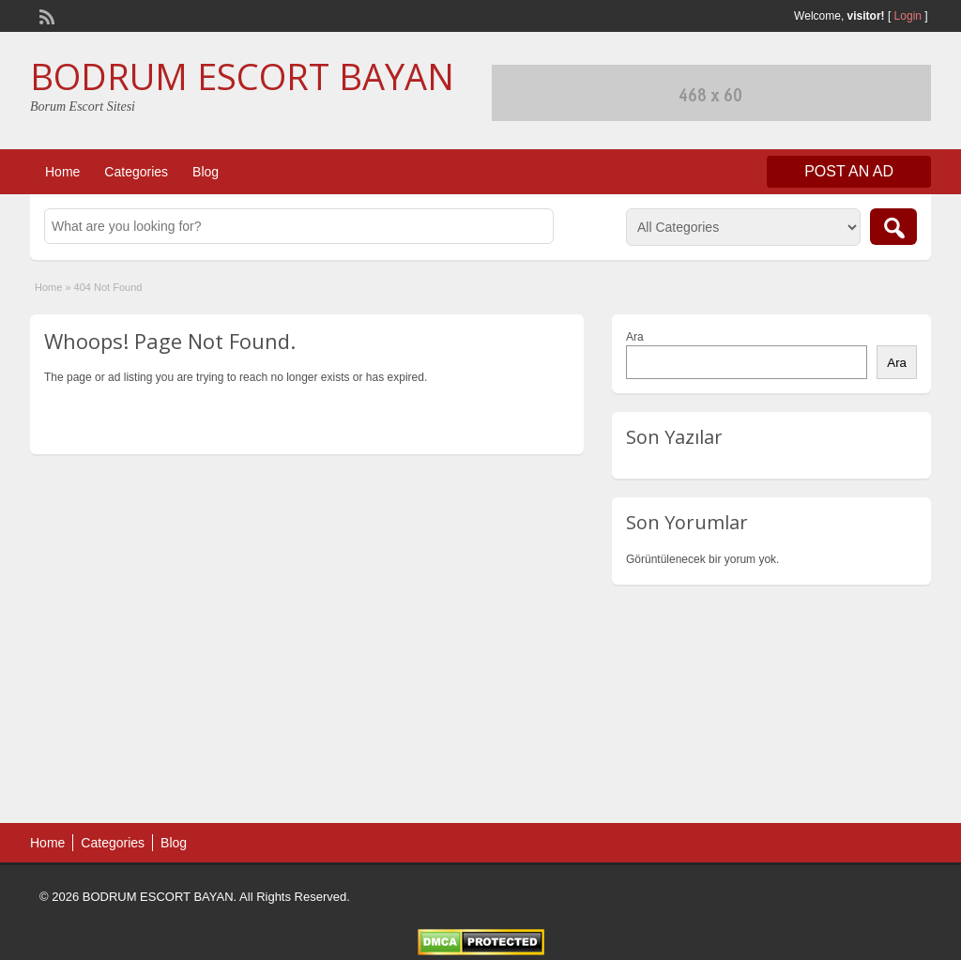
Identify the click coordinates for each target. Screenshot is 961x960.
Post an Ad (848, 171)
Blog (205, 171)
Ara (635, 336)
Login (908, 16)
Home (62, 171)
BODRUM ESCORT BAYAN (242, 76)
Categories (136, 171)
